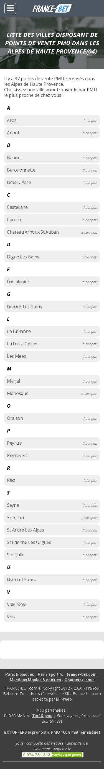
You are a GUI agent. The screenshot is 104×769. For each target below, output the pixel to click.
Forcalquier (18, 282)
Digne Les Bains (23, 257)
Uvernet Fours (21, 579)
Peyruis (14, 443)
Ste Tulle (15, 555)
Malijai (13, 381)
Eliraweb (64, 699)
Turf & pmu (42, 716)
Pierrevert (17, 455)
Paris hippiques (19, 674)
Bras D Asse (19, 182)
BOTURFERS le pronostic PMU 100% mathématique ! (52, 732)
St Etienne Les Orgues (29, 542)
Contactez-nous (80, 680)
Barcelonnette (21, 170)
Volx (11, 617)
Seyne (13, 505)
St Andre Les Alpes (25, 530)
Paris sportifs (50, 674)
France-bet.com (82, 674)
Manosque (17, 393)
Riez (11, 480)
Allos (11, 120)
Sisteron (15, 517)
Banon (13, 157)
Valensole (16, 604)
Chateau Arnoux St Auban (33, 232)
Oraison (15, 418)
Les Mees (16, 356)
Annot (13, 133)
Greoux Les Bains (24, 306)
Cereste (14, 220)
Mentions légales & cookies (35, 680)
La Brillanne (19, 331)
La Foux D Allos (22, 344)
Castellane (17, 207)
